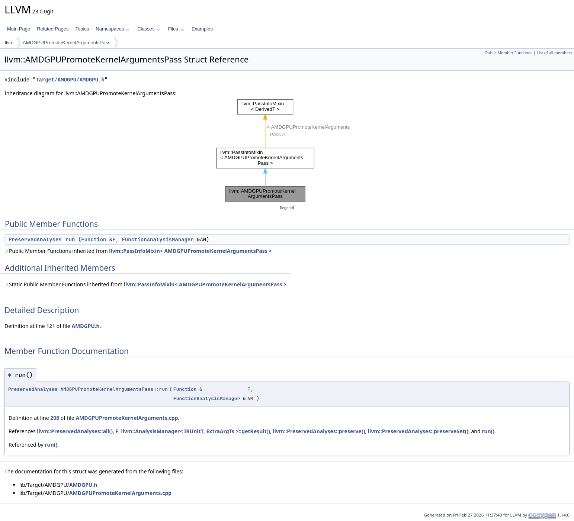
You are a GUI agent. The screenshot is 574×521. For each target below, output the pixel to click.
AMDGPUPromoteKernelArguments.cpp (127, 417)
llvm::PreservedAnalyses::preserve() (319, 431)
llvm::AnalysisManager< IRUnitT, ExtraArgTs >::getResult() (195, 431)
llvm (9, 42)
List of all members (554, 52)
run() (488, 431)
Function (93, 239)
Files (176, 29)
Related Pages (52, 29)
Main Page (18, 29)
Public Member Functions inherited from (138, 250)
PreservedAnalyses (35, 239)
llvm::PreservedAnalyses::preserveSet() (418, 431)
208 (54, 417)
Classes (148, 29)
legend (287, 207)
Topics (82, 29)
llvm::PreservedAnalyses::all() (75, 431)
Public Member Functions (508, 52)
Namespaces (112, 29)
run (70, 239)
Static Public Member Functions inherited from (145, 284)
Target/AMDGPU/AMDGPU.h (70, 79)
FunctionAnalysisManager (157, 239)
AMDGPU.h (85, 325)
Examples (202, 29)
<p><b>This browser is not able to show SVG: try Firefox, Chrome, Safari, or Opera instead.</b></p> (287, 150)
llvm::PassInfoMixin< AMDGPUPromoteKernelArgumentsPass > (190, 250)
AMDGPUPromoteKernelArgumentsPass (66, 42)
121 (50, 325)
